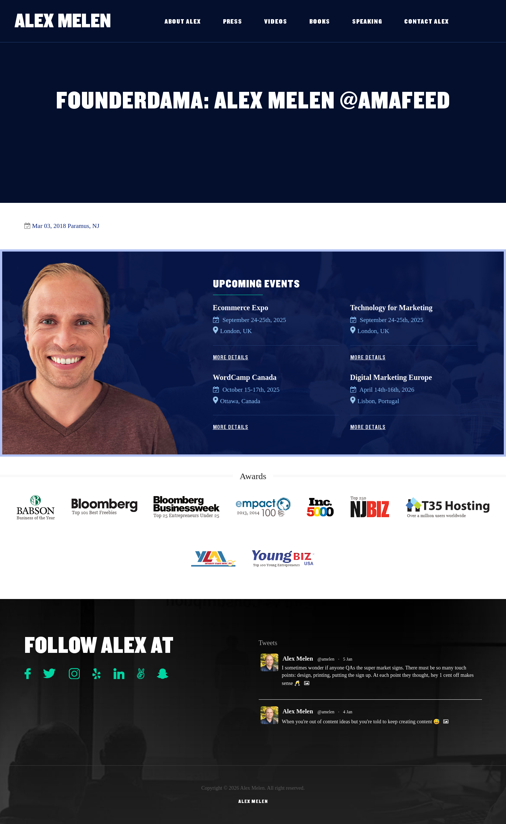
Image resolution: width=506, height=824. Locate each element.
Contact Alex (426, 21)
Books (319, 21)
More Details (230, 357)
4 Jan (347, 711)
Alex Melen (63, 20)
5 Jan (347, 659)
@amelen (325, 659)
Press (232, 21)
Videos (275, 21)
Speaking (367, 21)
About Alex (183, 21)
